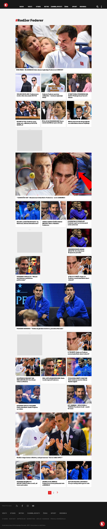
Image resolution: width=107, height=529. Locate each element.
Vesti (30, 6)
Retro (46, 6)
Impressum (21, 519)
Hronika (83, 6)
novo (22, 6)
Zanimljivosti (56, 6)
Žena (66, 6)
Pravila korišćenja (58, 519)
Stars (38, 6)
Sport (74, 6)
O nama (5, 519)
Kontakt (12, 519)
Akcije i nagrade (42, 519)
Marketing (31, 519)
